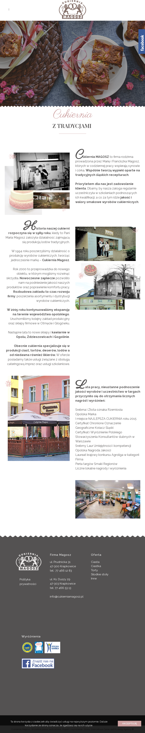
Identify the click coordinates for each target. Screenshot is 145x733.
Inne (94, 578)
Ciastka (96, 566)
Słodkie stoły (99, 574)
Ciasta (95, 562)
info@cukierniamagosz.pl (66, 596)
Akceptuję (129, 723)
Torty (94, 570)
